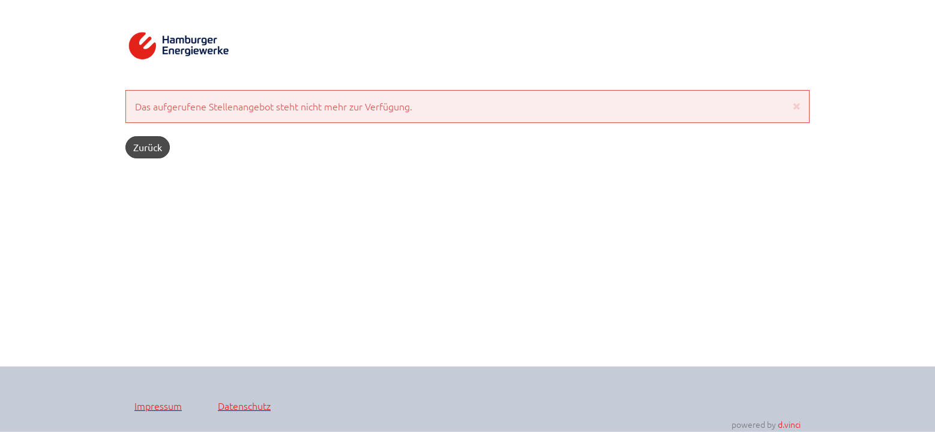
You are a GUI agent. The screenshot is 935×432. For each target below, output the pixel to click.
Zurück (147, 147)
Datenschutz (244, 405)
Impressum (158, 405)
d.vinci (789, 424)
